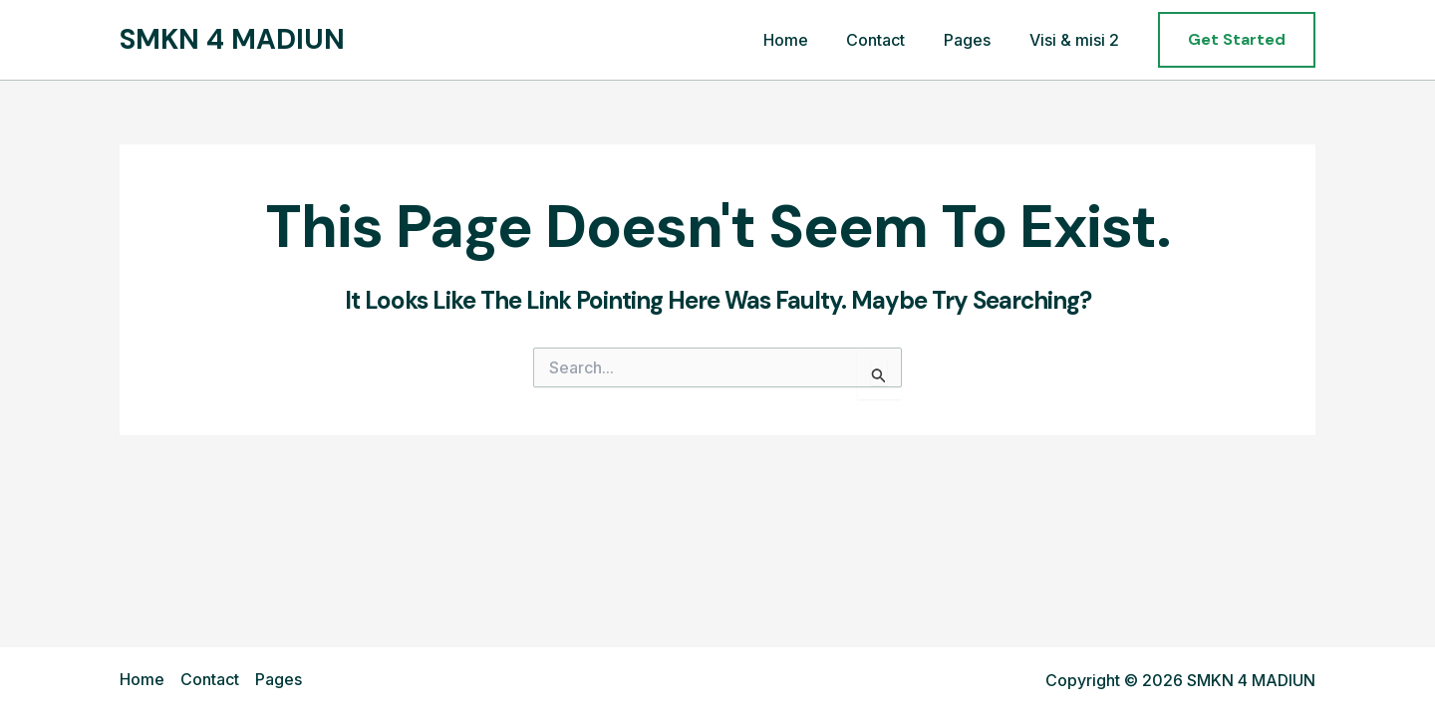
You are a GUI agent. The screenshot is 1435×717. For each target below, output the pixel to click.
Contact (892, 40)
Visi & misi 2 (1077, 40)
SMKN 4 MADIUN (232, 39)
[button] (1236, 40)
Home (808, 40)
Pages (977, 40)
